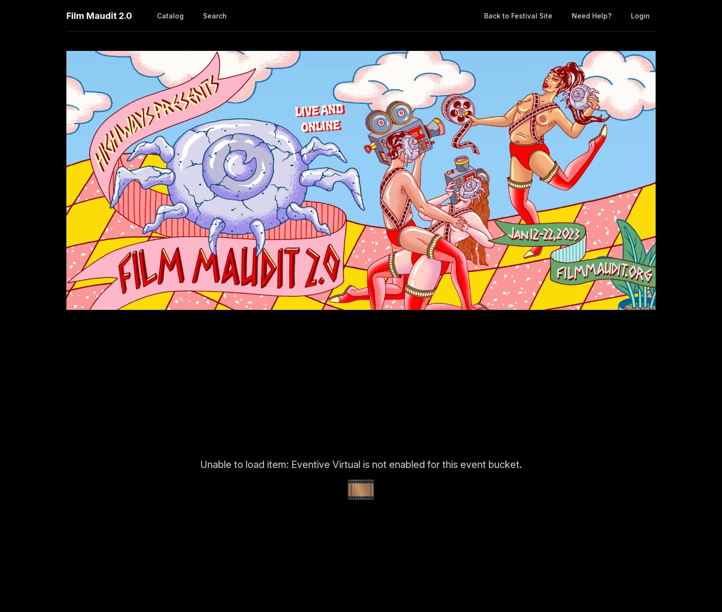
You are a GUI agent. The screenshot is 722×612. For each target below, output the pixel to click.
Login (640, 16)
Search (215, 16)
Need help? (592, 16)
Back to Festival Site (518, 16)
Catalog (170, 16)
